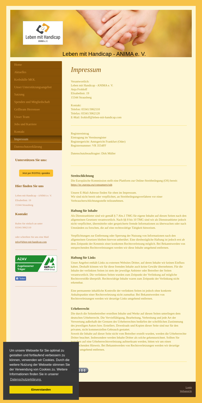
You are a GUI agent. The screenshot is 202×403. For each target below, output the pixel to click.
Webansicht (186, 391)
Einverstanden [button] (41, 389)
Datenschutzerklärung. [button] (26, 379)
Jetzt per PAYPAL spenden (36, 173)
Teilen (20, 278)
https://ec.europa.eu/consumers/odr (91, 184)
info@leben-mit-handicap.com (31, 241)
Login (189, 387)
